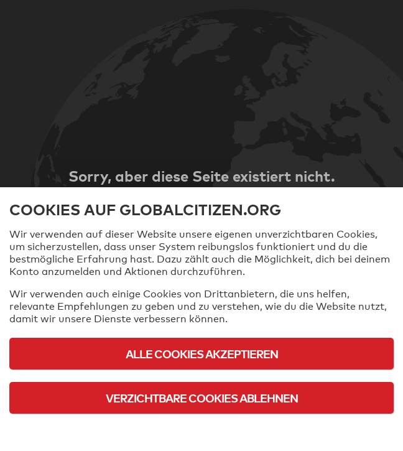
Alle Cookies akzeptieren (202, 353)
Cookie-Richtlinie (201, 432)
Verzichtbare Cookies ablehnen (202, 398)
